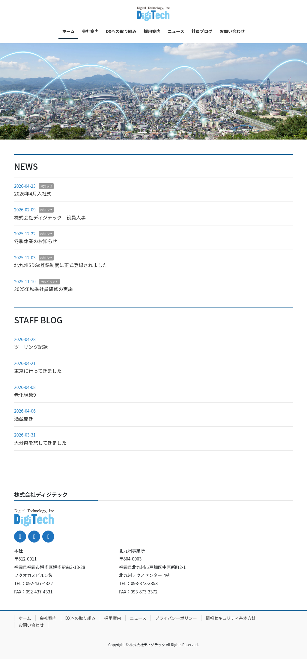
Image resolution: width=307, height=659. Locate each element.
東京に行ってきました (38, 370)
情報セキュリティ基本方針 (231, 618)
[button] (23, 91)
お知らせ (46, 186)
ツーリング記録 (31, 346)
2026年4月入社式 (32, 193)
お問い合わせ (31, 625)
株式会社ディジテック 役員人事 (50, 217)
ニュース (138, 618)
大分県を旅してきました (40, 442)
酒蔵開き (23, 418)
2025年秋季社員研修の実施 (43, 289)
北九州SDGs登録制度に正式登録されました (60, 265)
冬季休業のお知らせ (35, 241)
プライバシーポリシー (176, 618)
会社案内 (48, 618)
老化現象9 (25, 394)
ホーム (25, 618)
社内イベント (49, 281)
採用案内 (112, 618)
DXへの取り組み (80, 618)
